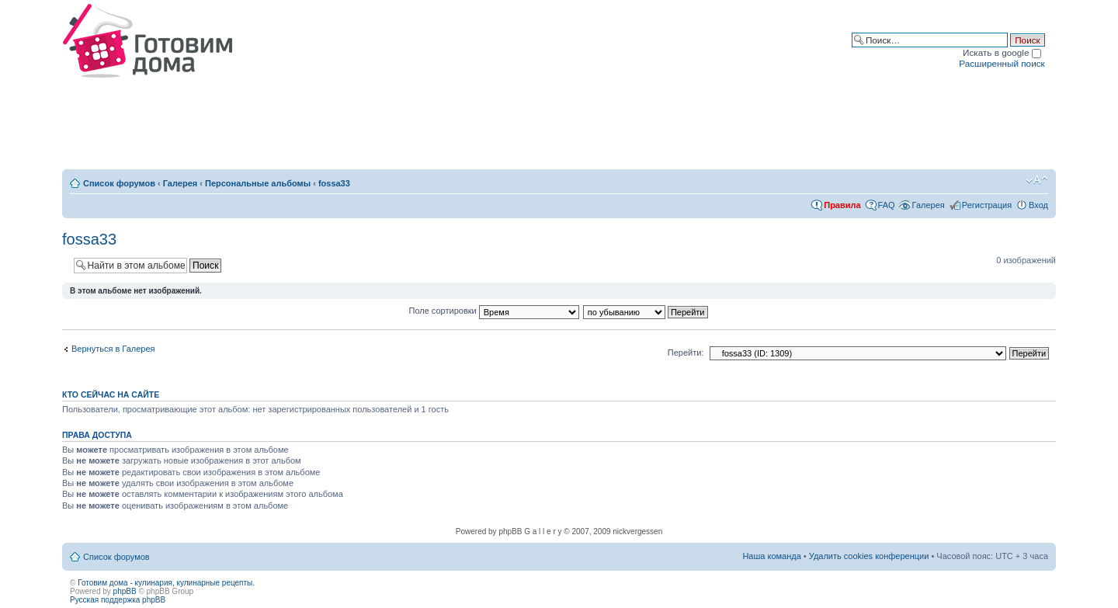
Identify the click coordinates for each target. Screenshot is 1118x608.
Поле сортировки (494, 310)
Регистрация (987, 205)
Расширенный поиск (1001, 63)
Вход (1038, 205)
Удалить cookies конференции (869, 556)
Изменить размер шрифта (1037, 180)
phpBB (125, 591)
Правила (842, 205)
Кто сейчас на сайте (110, 394)
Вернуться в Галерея (113, 348)
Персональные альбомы (258, 183)
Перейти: (686, 352)
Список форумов (119, 183)
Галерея (180, 183)
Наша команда (771, 556)
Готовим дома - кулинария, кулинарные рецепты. (166, 582)
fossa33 (334, 183)
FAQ (886, 205)
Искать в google (1002, 52)
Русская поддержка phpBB (117, 600)
